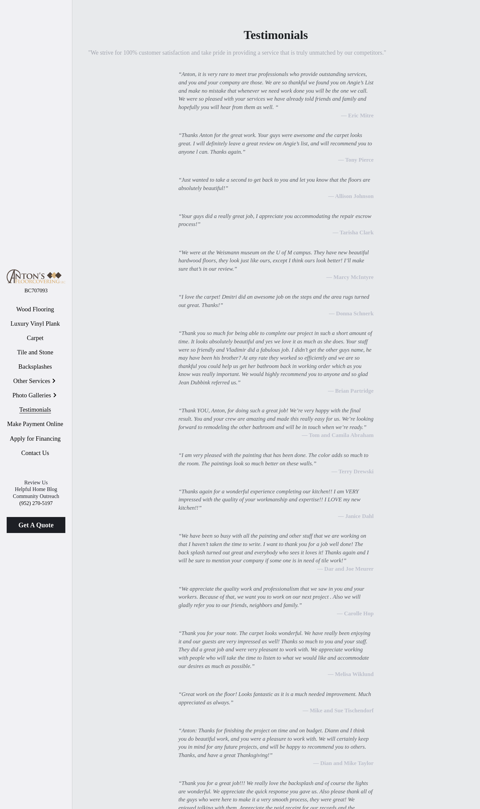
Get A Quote (36, 525)
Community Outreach (36, 496)
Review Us (36, 482)
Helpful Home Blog (36, 489)
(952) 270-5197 (36, 503)
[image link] (36, 276)
